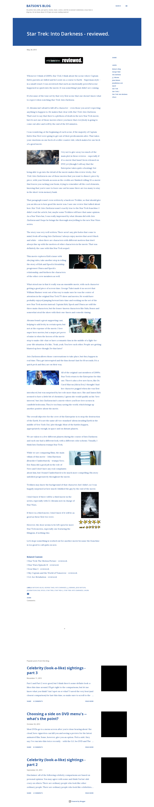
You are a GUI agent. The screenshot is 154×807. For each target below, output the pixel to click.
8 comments (38, 747)
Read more (89, 701)
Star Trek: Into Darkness (84, 112)
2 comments (38, 793)
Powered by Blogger (77, 801)
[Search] (118, 5)
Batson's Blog (38, 6)
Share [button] (114, 58)
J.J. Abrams (115, 77)
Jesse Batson (116, 80)
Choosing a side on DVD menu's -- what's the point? (57, 716)
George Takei (116, 72)
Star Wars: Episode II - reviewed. (43, 565)
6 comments (38, 701)
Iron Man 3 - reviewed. (38, 569)
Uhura (114, 97)
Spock (114, 86)
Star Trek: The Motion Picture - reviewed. (47, 561)
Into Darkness (116, 75)
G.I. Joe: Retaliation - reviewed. (42, 577)
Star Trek (115, 89)
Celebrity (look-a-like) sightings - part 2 (56, 762)
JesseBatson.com (117, 83)
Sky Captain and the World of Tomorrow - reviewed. (52, 573)
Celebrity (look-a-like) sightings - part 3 (56, 670)
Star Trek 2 (115, 91)
